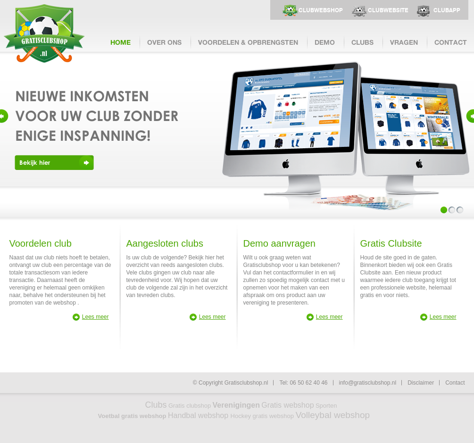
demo (325, 42)
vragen (404, 42)
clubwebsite (388, 10)
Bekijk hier (34, 162)
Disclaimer (420, 382)
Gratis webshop (287, 405)
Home (120, 42)
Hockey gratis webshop (263, 415)
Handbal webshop (199, 415)
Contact (455, 382)
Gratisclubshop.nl (44, 33)
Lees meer (95, 317)
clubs (362, 42)
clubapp (446, 10)
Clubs (156, 405)
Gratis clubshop (189, 405)
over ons (164, 42)
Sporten (326, 405)
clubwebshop (321, 10)
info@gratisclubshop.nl (368, 382)
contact (450, 42)
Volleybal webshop (333, 415)
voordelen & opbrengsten (248, 42)
